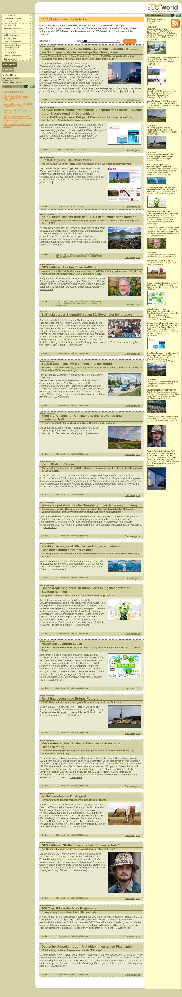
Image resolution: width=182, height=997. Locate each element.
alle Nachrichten (79, 19)
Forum (7, 86)
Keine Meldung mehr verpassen (156, 21)
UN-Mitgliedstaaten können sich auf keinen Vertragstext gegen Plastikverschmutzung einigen (162, 174)
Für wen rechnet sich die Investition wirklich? (161, 256)
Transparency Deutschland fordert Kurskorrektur (162, 384)
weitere (9, 75)
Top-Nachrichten (59, 19)
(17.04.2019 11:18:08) (16, 98)
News (9, 64)
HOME (44, 19)
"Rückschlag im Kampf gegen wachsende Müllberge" (160, 158)
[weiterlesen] (127, 91)
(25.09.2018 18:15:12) (18, 105)
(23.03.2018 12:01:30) (18, 118)
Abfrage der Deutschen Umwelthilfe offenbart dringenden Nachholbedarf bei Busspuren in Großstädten (161, 94)
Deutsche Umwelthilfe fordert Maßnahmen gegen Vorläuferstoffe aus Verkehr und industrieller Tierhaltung (162, 314)
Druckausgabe (132, 100)
